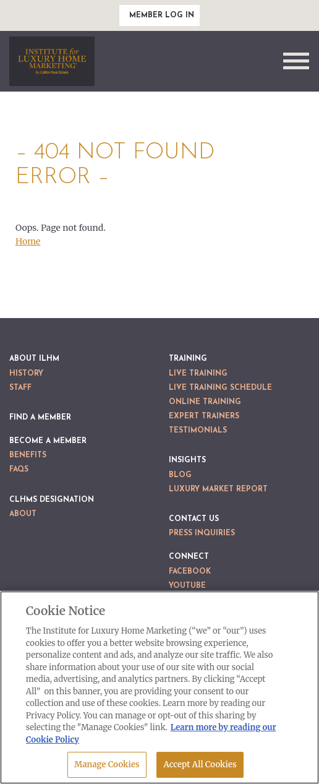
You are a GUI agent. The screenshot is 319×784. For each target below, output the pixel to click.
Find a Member (40, 417)
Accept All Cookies (199, 764)
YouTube (187, 586)
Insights (187, 460)
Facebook (190, 571)
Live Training (198, 373)
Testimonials (198, 430)
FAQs (18, 469)
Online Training (205, 402)
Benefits (27, 455)
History (26, 373)
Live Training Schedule (220, 388)
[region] (159, 687)
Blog (180, 475)
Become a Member (48, 441)
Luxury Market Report (218, 489)
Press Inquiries (202, 533)
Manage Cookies (106, 764)
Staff (20, 388)
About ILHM (34, 359)
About (22, 514)
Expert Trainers (204, 416)
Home (27, 241)
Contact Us (194, 519)
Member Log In (161, 15)
